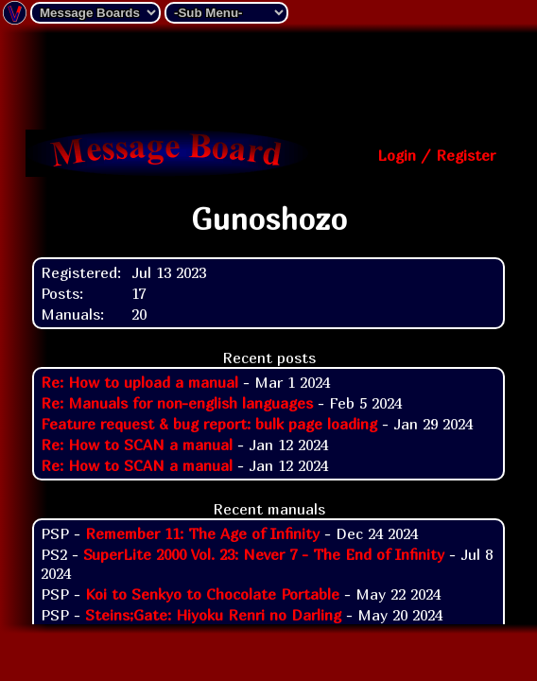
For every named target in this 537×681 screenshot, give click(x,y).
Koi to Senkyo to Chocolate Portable (212, 594)
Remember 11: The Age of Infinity (202, 533)
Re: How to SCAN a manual (137, 444)
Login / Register (436, 155)
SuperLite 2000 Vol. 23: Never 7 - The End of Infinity (263, 554)
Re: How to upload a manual (139, 382)
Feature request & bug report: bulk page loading (209, 423)
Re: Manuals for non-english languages (177, 402)
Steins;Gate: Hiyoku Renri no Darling (213, 614)
